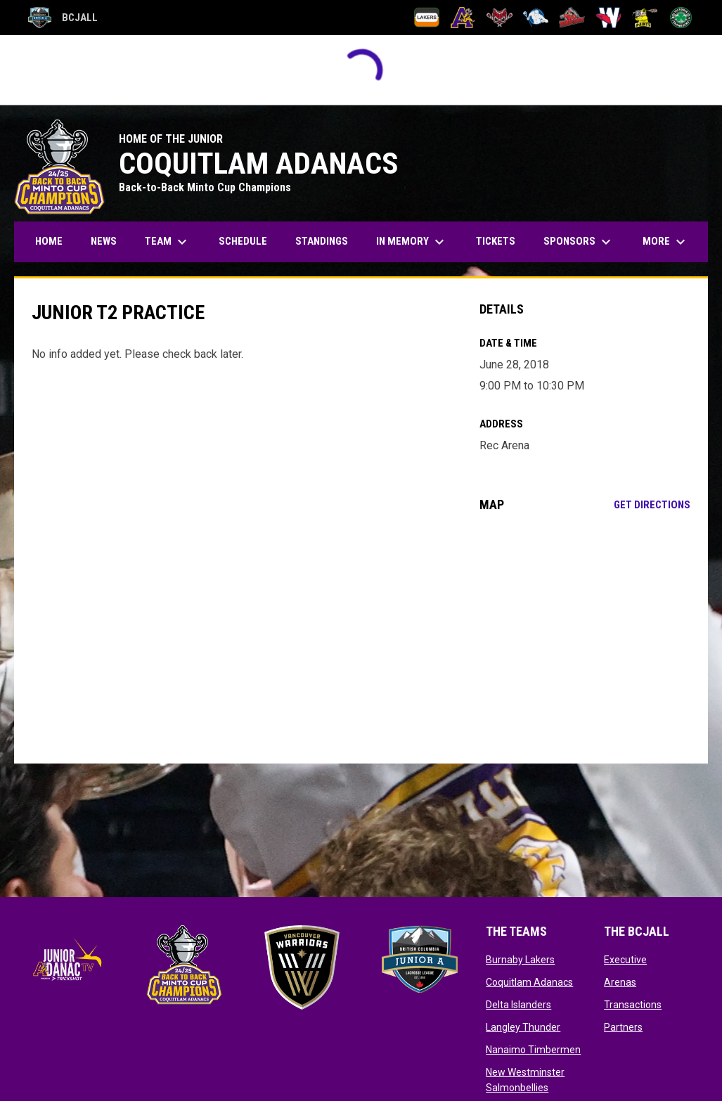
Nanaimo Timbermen (533, 1049)
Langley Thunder (523, 1027)
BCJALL (63, 17)
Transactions (633, 1004)
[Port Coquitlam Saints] (645, 17)
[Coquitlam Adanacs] (463, 17)
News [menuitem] (104, 241)
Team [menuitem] (168, 241)
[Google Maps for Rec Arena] (584, 637)
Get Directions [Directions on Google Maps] (652, 504)
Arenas (620, 982)
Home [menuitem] (49, 241)
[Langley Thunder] (536, 17)
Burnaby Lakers (520, 959)
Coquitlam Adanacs (529, 982)
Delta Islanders (518, 1004)
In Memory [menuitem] (412, 241)
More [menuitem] (666, 241)
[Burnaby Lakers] (427, 17)
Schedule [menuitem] (243, 241)
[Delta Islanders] (499, 17)
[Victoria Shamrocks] (681, 17)
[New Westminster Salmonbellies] (608, 17)
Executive (625, 959)
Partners (623, 1027)
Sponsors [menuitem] (578, 241)
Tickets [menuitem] (495, 241)
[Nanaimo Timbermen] (572, 17)
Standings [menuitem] (321, 241)
